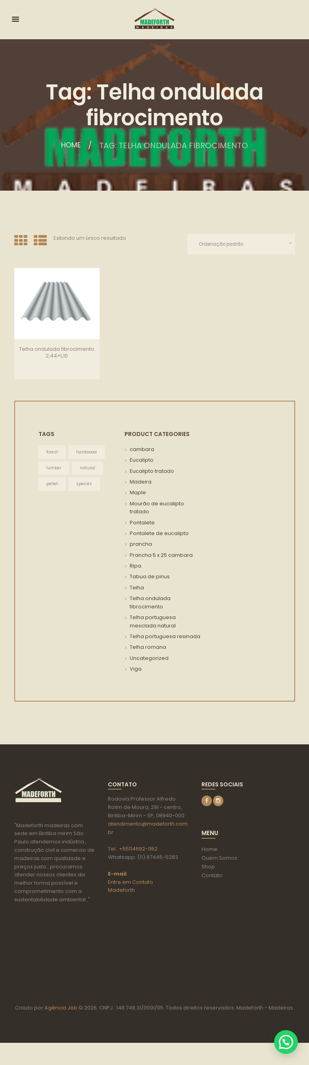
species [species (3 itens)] (84, 485)
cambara (142, 450)
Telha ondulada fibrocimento (150, 603)
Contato (212, 876)
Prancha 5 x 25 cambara (161, 555)
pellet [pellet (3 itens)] (52, 485)
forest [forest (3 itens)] (52, 453)
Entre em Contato (130, 882)
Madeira (141, 482)
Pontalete (142, 523)
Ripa (135, 566)
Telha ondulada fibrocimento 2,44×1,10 (56, 353)
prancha (141, 545)
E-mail (117, 874)
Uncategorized (149, 658)
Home (71, 145)
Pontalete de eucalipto (159, 533)
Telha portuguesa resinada (165, 637)
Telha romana (148, 648)
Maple (138, 493)
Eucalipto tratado (152, 471)
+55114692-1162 (138, 849)
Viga (136, 669)
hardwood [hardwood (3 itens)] (86, 453)
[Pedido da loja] (238, 244)
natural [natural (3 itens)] (87, 469)
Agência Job (60, 1029)
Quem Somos (219, 858)
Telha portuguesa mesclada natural (153, 622)
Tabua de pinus (150, 577)
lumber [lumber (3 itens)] (53, 469)
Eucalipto (142, 461)
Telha (137, 588)
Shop (208, 867)
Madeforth (121, 891)
